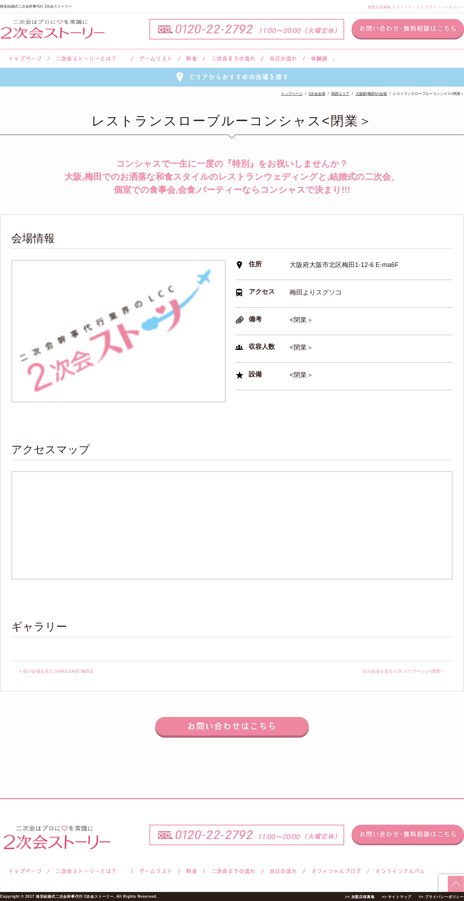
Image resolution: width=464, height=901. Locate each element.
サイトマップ (408, 7)
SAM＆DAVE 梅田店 (74, 671)
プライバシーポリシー (444, 7)
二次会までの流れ (233, 58)
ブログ (336, 871)
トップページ (24, 58)
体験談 (319, 58)
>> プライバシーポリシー (441, 897)
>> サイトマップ (396, 897)
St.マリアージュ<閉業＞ (421, 671)
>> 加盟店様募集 (360, 897)
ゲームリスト (155, 58)
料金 (191, 58)
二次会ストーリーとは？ (90, 58)
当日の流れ (283, 58)
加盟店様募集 (379, 7)
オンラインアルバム (398, 871)
